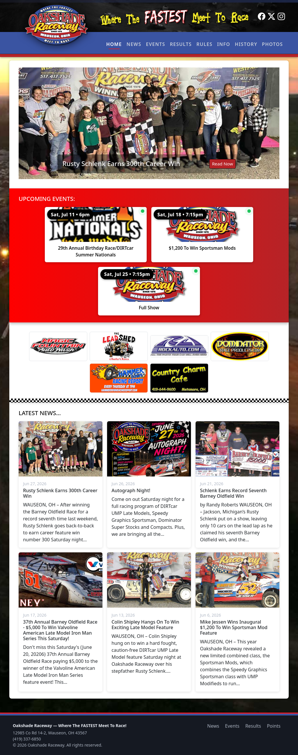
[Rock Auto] (179, 346)
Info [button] (223, 44)
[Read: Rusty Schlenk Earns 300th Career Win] (149, 123)
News (134, 44)
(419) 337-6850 (27, 739)
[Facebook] (261, 16)
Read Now (222, 164)
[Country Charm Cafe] (179, 378)
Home (114, 44)
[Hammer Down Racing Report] (119, 378)
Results (181, 44)
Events (155, 44)
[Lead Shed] (119, 346)
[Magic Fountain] (58, 346)
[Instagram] (281, 16)
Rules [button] (204, 44)
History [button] (246, 44)
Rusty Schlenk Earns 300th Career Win (121, 163)
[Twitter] (271, 16)
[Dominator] (240, 346)
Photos (272, 44)
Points (274, 726)
